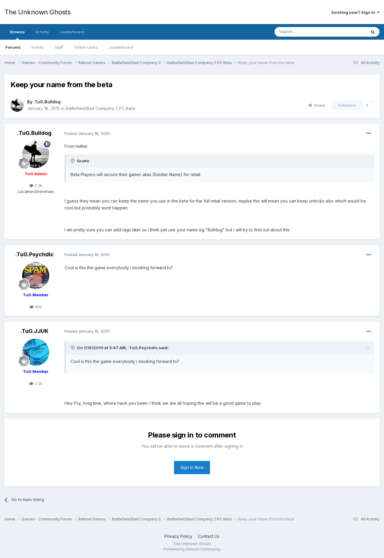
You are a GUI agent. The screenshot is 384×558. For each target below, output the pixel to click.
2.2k (35, 383)
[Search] (305, 32)
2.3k (35, 185)
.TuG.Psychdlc (34, 254)
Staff (59, 47)
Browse (17, 34)
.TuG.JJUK (34, 331)
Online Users (86, 47)
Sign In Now (192, 467)
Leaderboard (121, 47)
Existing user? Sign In (356, 12)
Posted (87, 133)
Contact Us (209, 536)
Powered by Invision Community (192, 549)
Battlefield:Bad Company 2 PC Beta (100, 108)
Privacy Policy (178, 536)
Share (316, 105)
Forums (13, 47)
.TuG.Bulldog (47, 101)
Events (38, 47)
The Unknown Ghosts (37, 12)
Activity (42, 31)
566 (36, 306)
